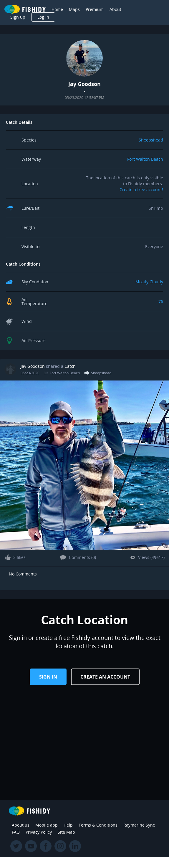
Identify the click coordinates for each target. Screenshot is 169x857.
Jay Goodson (33, 366)
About (115, 9)
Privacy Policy (39, 832)
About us (20, 825)
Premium (95, 9)
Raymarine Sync (139, 825)
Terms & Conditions (98, 825)
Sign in (48, 677)
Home (57, 9)
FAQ (16, 832)
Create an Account (105, 677)
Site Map (66, 832)
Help (68, 825)
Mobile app (46, 825)
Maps (74, 9)
